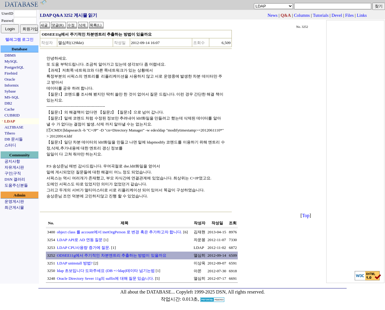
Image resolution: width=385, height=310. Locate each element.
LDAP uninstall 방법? (75, 263)
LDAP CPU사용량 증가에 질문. (83, 247)
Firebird (10, 73)
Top (305, 215)
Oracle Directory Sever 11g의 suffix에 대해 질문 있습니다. (105, 278)
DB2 (8, 103)
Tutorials (320, 15)
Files (349, 15)
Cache (9, 109)
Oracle (9, 79)
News (272, 15)
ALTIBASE (13, 127)
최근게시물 (14, 207)
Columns (302, 15)
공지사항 (12, 161)
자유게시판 (14, 167)
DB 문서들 (13, 139)
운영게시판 (14, 201)
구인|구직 (12, 173)
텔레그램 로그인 (19, 39)
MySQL (11, 61)
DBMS (10, 55)
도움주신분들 (16, 185)
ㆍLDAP (7, 121)
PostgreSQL (14, 67)
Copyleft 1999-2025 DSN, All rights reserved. (220, 291)
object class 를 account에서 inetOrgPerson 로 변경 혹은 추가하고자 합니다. (119, 232)
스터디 (10, 145)
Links (362, 15)
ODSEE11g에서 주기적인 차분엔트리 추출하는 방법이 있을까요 (111, 255)
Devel (337, 15)
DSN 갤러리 (14, 179)
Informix (11, 85)
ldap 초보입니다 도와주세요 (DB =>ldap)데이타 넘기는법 (106, 270)
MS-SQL (11, 97)
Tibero (9, 133)
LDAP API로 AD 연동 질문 (80, 240)
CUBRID (11, 115)
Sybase (10, 91)
